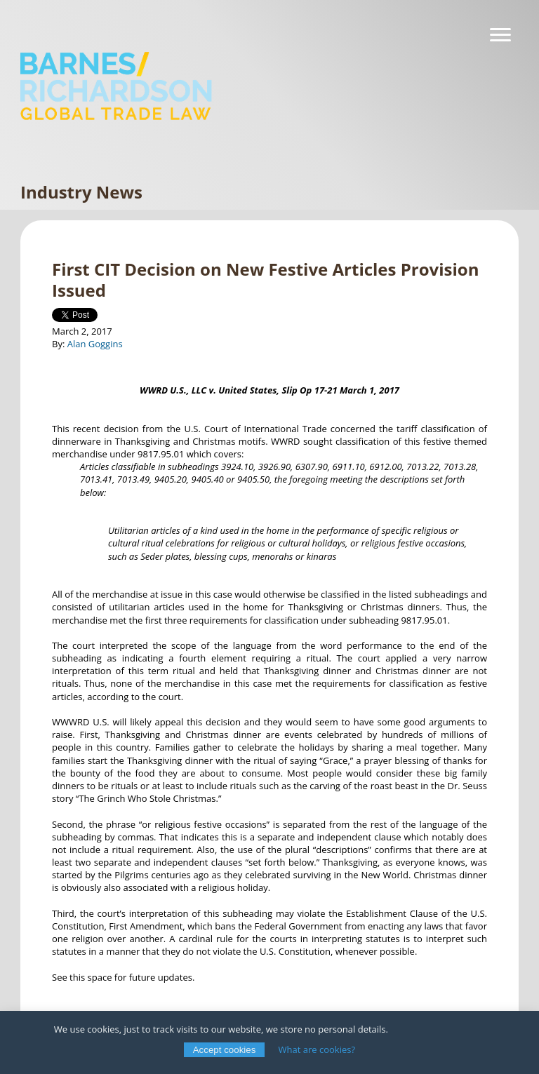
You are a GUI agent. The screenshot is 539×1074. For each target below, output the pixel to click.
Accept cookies (224, 1050)
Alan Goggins (95, 343)
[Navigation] (500, 35)
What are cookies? (317, 1049)
